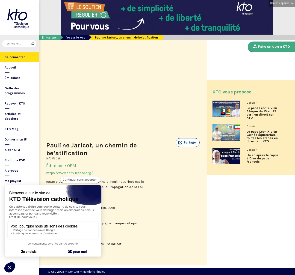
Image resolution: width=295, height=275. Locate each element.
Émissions (13, 78)
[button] (188, 142)
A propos (11, 171)
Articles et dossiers (13, 116)
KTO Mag (12, 129)
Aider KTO (12, 150)
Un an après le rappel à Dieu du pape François (263, 158)
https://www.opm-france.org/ (69, 173)
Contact (73, 271)
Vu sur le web (75, 37)
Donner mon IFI (16, 139)
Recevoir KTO (15, 103)
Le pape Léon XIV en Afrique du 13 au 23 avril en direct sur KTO (262, 113)
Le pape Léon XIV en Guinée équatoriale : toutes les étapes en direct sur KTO (262, 136)
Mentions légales (94, 271)
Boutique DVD (15, 160)
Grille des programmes (15, 90)
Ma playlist (13, 181)
